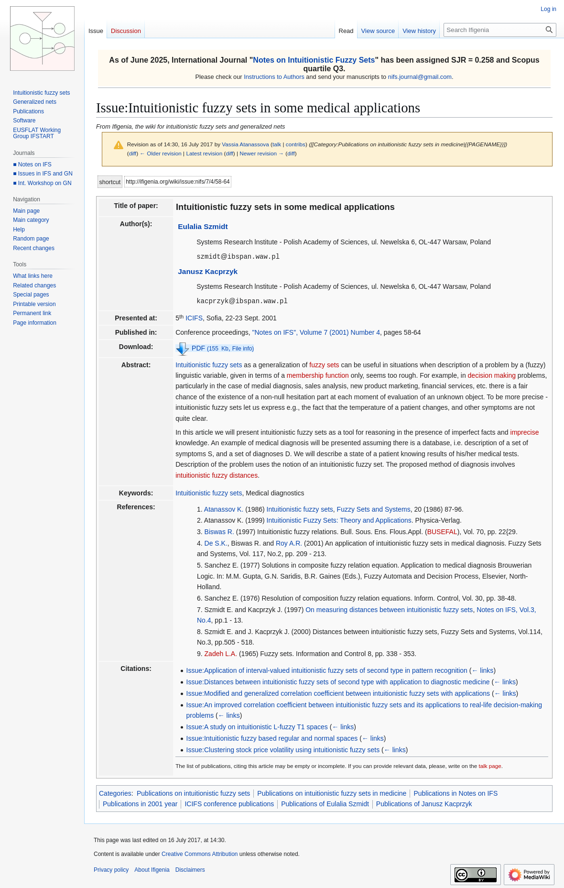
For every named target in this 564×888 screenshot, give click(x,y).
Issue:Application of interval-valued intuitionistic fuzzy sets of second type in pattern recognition (326, 669)
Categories (115, 792)
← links (482, 669)
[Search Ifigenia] (500, 30)
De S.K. (216, 542)
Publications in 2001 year (140, 803)
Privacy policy (111, 869)
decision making (492, 374)
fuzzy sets (324, 364)
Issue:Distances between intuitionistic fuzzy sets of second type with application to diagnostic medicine (338, 681)
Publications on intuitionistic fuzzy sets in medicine (331, 792)
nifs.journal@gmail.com (420, 76)
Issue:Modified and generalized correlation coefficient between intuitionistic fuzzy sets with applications (338, 692)
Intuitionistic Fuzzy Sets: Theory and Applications (339, 519)
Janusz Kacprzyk (208, 271)
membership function (318, 374)
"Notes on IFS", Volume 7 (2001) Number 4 (316, 331)
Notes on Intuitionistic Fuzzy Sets (314, 60)
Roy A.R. (289, 542)
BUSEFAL (442, 531)
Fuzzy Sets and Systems (374, 508)
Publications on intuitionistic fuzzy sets (193, 792)
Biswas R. (219, 531)
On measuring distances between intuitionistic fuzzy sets (389, 609)
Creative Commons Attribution (200, 853)
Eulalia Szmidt (203, 226)
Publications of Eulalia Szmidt (325, 803)
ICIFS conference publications (229, 803)
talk (276, 144)
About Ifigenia (151, 869)
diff (132, 153)
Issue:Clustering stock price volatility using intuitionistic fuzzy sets (283, 749)
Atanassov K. (224, 508)
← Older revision (161, 153)
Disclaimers (190, 869)
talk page (489, 765)
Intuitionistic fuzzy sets (208, 364)
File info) (243, 347)
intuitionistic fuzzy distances (216, 474)
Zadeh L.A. (221, 653)
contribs (295, 144)
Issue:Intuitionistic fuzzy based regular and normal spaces (272, 737)
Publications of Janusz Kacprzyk (424, 803)
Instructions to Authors (274, 76)
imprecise (524, 431)
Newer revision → (261, 153)
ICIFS (194, 317)
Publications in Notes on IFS (455, 792)
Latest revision (204, 153)
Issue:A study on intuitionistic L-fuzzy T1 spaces (257, 726)
